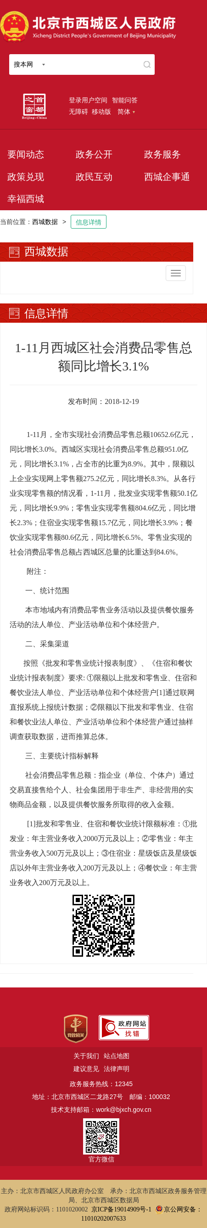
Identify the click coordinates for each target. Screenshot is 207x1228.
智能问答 (125, 100)
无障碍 (78, 111)
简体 (126, 111)
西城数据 (45, 221)
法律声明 (116, 1068)
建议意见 (86, 1068)
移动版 (101, 111)
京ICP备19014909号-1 (121, 1209)
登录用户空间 (88, 100)
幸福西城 (25, 199)
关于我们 (86, 1056)
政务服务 (162, 154)
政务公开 (94, 154)
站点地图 (116, 1056)
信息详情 (88, 222)
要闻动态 (25, 154)
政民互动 (94, 177)
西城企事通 (167, 177)
